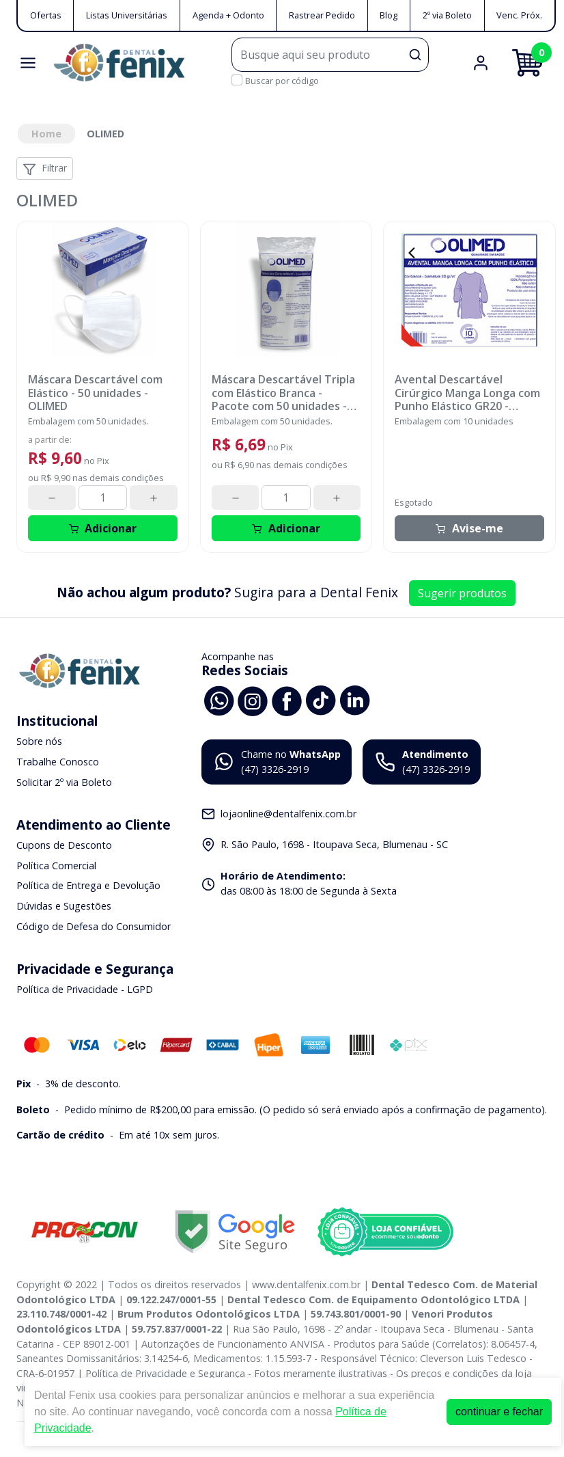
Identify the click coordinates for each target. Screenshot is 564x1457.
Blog (388, 15)
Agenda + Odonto (228, 15)
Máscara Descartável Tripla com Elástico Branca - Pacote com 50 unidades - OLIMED (283, 393)
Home (46, 133)
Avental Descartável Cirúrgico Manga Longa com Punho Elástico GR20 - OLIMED (467, 393)
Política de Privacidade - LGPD (84, 989)
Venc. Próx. (519, 15)
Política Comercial (56, 865)
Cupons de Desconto (64, 845)
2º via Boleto (447, 15)
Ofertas (45, 15)
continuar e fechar (499, 1411)
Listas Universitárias (126, 15)
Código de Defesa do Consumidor (93, 926)
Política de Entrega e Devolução (88, 886)
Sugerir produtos (462, 593)
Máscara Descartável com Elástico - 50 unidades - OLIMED (95, 393)
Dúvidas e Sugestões (63, 905)
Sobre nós (39, 741)
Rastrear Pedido (322, 15)
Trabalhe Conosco (57, 761)
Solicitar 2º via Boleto (64, 782)
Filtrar (45, 168)
